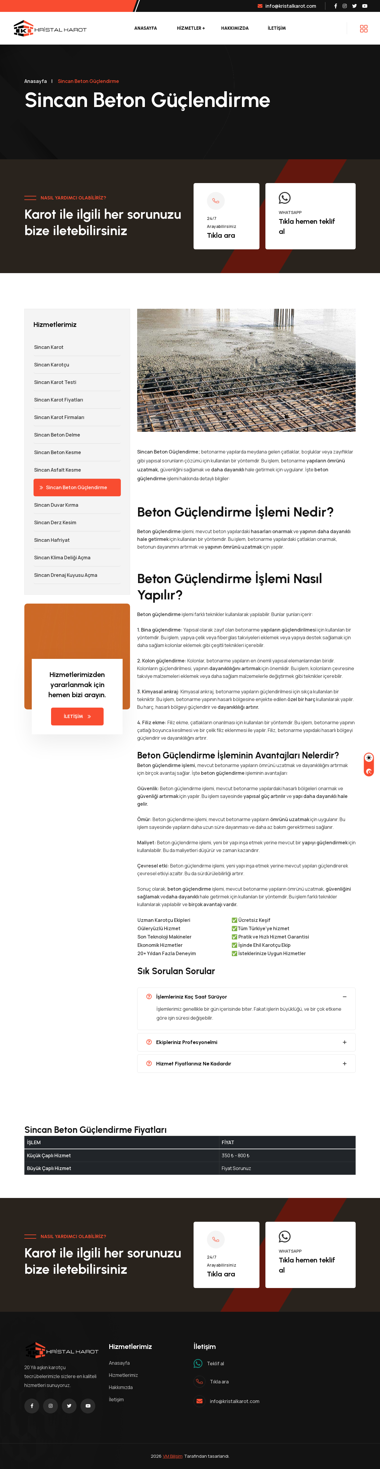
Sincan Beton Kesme (57, 452)
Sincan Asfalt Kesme (57, 470)
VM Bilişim (173, 1456)
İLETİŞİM (277, 28)
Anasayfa (145, 28)
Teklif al (215, 1363)
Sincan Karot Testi (55, 382)
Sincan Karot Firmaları (59, 417)
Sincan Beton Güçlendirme (73, 487)
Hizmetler (189, 28)
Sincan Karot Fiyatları (58, 399)
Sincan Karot (49, 347)
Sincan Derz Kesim (55, 522)
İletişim (116, 1399)
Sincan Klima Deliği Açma (62, 557)
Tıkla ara (221, 235)
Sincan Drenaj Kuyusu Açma (65, 575)
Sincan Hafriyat (52, 540)
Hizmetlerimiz (123, 1375)
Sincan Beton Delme (57, 435)
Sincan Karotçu (51, 364)
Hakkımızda (235, 28)
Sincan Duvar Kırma (56, 505)
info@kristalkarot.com (287, 6)
